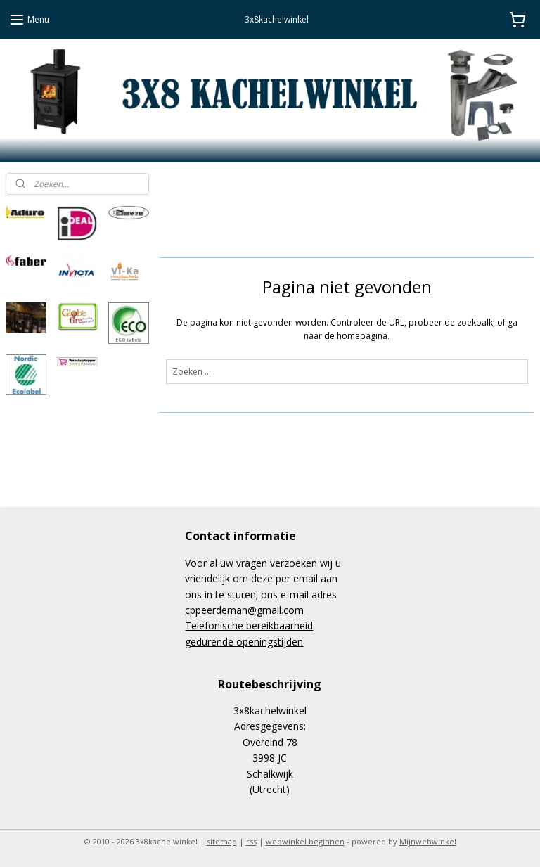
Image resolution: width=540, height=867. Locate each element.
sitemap (222, 841)
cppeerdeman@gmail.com (244, 610)
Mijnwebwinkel (427, 841)
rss (251, 841)
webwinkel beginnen (305, 841)
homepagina (363, 335)
